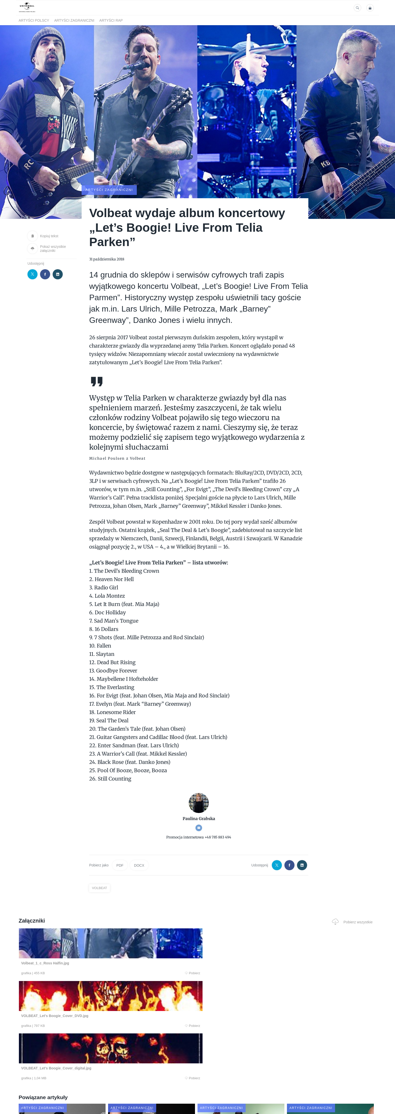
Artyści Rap (111, 20)
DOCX (139, 865)
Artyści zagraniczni (74, 20)
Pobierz (95, 973)
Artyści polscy (34, 20)
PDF (119, 865)
